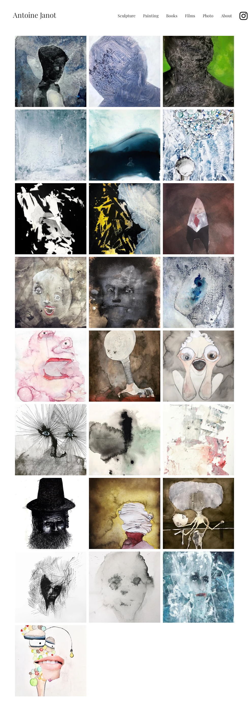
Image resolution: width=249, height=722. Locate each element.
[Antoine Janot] (34, 15)
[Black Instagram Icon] (243, 15)
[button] (126, 15)
